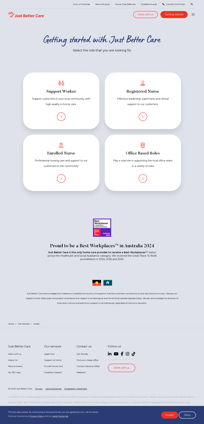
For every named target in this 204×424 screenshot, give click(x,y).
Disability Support (53, 372)
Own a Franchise (81, 4)
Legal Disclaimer (60, 416)
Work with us (145, 14)
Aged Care (49, 354)
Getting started (174, 14)
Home (11, 324)
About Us (12, 360)
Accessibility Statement (75, 388)
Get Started (23, 324)
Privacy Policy (37, 416)
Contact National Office (88, 366)
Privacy (39, 388)
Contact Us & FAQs (173, 4)
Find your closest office (87, 360)
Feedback (81, 372)
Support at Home (52, 360)
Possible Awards (149, 4)
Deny (187, 415)
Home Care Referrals (125, 4)
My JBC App (14, 372)
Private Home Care (53, 366)
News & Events (102, 4)
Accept (169, 415)
